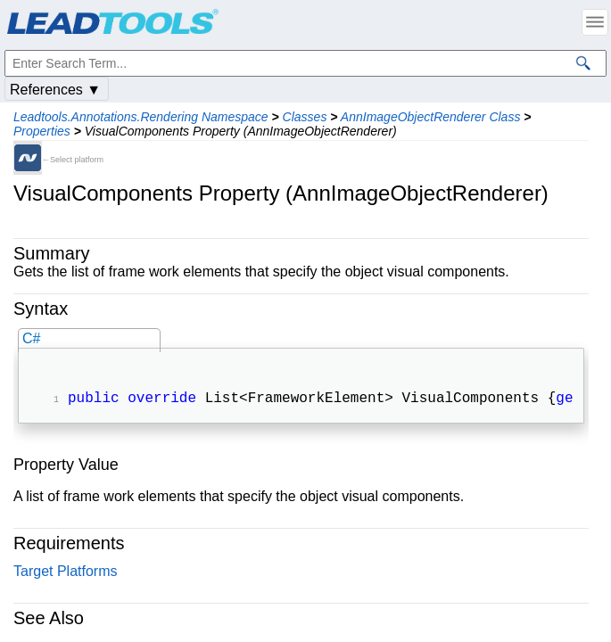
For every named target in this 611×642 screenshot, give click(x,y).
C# (31, 338)
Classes (305, 117)
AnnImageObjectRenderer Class (431, 117)
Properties (41, 131)
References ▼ (55, 89)
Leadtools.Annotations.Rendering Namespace (140, 117)
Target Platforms (65, 572)
